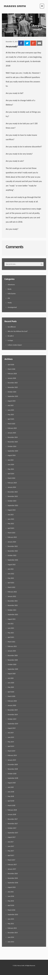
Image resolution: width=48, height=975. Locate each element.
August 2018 (11, 783)
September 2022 (13, 560)
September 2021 (13, 614)
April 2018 (11, 801)
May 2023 (11, 523)
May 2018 (11, 796)
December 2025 (13, 383)
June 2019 (11, 737)
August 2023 (11, 510)
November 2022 (13, 551)
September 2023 (13, 505)
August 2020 (11, 673)
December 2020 (13, 655)
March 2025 (11, 424)
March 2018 (11, 805)
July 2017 (10, 842)
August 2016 (11, 887)
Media (10, 303)
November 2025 (13, 387)
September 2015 (13, 914)
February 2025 (12, 428)
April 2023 (11, 528)
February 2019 (12, 755)
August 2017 (11, 837)
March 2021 (11, 642)
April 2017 (11, 855)
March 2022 (11, 587)
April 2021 (11, 637)
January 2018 (12, 814)
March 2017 (11, 860)
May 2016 (11, 901)
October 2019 (12, 719)
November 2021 (13, 605)
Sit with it (11, 336)
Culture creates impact (15, 345)
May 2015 (11, 924)
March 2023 (11, 533)
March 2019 (11, 751)
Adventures (11, 284)
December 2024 (13, 437)
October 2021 (12, 610)
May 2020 (11, 687)
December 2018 (13, 764)
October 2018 (12, 774)
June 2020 (11, 683)
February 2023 (12, 537)
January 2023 (12, 542)
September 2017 (13, 833)
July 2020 (10, 678)
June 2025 (11, 410)
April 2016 (11, 905)
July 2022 (10, 569)
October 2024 (12, 446)
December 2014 (13, 933)
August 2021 (11, 619)
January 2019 (12, 760)
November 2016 (13, 878)
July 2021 (10, 624)
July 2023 (10, 514)
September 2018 (13, 778)
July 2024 (10, 460)
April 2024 (11, 474)
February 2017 (12, 864)
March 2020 (11, 696)
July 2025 (10, 405)
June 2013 (11, 942)
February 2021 (12, 646)
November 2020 (13, 660)
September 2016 (13, 883)
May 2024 (11, 469)
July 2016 (10, 892)
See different (12, 327)
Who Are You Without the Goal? (18, 331)
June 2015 (11, 919)
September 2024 (13, 451)
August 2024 (11, 455)
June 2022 (11, 574)
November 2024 (13, 442)
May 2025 (11, 414)
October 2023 (12, 501)
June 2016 (11, 896)
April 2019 (11, 746)
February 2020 (12, 701)
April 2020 (11, 692)
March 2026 (11, 369)
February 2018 (12, 810)
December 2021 (13, 601)
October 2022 (12, 555)
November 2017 (13, 823)
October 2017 (12, 828)
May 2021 (11, 633)
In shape (10, 340)
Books (9, 289)
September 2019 (13, 724)
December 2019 (13, 710)
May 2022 (11, 578)
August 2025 (11, 401)
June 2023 (11, 519)
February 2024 (12, 483)
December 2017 (13, 819)
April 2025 (11, 419)
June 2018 (11, 792)
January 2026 (12, 378)
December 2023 (13, 492)
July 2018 (10, 787)
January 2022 (12, 596)
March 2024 (11, 478)
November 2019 (13, 714)
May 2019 (11, 742)
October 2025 (12, 392)
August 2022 (11, 564)
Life (9, 298)
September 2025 (13, 396)
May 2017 (11, 851)
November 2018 (13, 769)
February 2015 (12, 928)
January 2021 (12, 651)
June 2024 (11, 464)
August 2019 (11, 728)
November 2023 (13, 496)
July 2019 (10, 733)
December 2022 (13, 546)
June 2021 (11, 628)
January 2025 (12, 433)
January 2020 (12, 705)
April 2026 (11, 364)
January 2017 (12, 869)
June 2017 (11, 846)
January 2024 (12, 487)
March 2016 (11, 910)
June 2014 (11, 937)
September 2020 (13, 669)
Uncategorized (12, 307)
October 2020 (12, 664)
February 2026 (12, 373)
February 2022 (12, 592)
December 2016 (13, 873)
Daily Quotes (12, 293)
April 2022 (11, 583)
